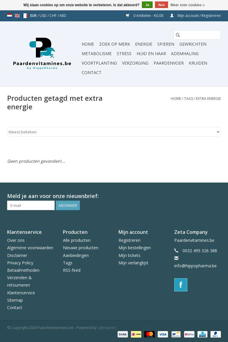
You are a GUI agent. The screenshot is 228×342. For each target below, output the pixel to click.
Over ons (16, 240)
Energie (143, 44)
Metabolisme (97, 53)
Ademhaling (185, 53)
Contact (92, 72)
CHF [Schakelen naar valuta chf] (53, 15)
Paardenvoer (168, 63)
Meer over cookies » (188, 5)
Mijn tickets (129, 255)
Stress (124, 53)
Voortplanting (99, 63)
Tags (188, 98)
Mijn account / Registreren (195, 15)
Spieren (165, 44)
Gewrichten (192, 44)
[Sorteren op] (114, 132)
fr (25, 15)
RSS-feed (71, 270)
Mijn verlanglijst (133, 263)
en (17, 15)
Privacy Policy (20, 263)
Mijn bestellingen (134, 247)
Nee (161, 5)
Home (88, 44)
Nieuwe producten (80, 247)
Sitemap (15, 300)
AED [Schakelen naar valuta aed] (62, 15)
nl (9, 15)
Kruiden (198, 63)
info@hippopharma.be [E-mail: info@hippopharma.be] (195, 266)
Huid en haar (151, 53)
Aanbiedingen (76, 255)
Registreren (129, 240)
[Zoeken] (197, 35)
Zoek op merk (114, 44)
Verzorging (135, 63)
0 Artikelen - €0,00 (145, 15)
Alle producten (77, 240)
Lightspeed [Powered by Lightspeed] (106, 327)
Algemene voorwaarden (30, 247)
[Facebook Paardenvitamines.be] (216, 196)
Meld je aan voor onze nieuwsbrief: (53, 196)
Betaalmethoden (23, 270)
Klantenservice (21, 292)
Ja (147, 5)
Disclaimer (17, 255)
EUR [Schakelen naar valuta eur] (33, 15)
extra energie (208, 98)
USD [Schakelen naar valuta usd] (43, 15)
